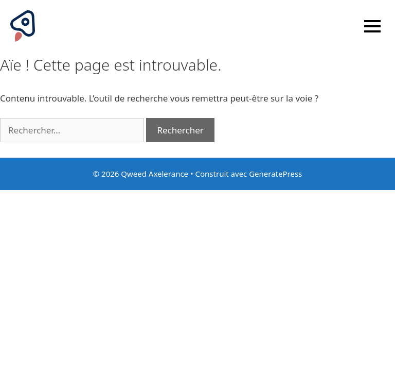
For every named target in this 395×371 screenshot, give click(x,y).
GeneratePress (275, 173)
